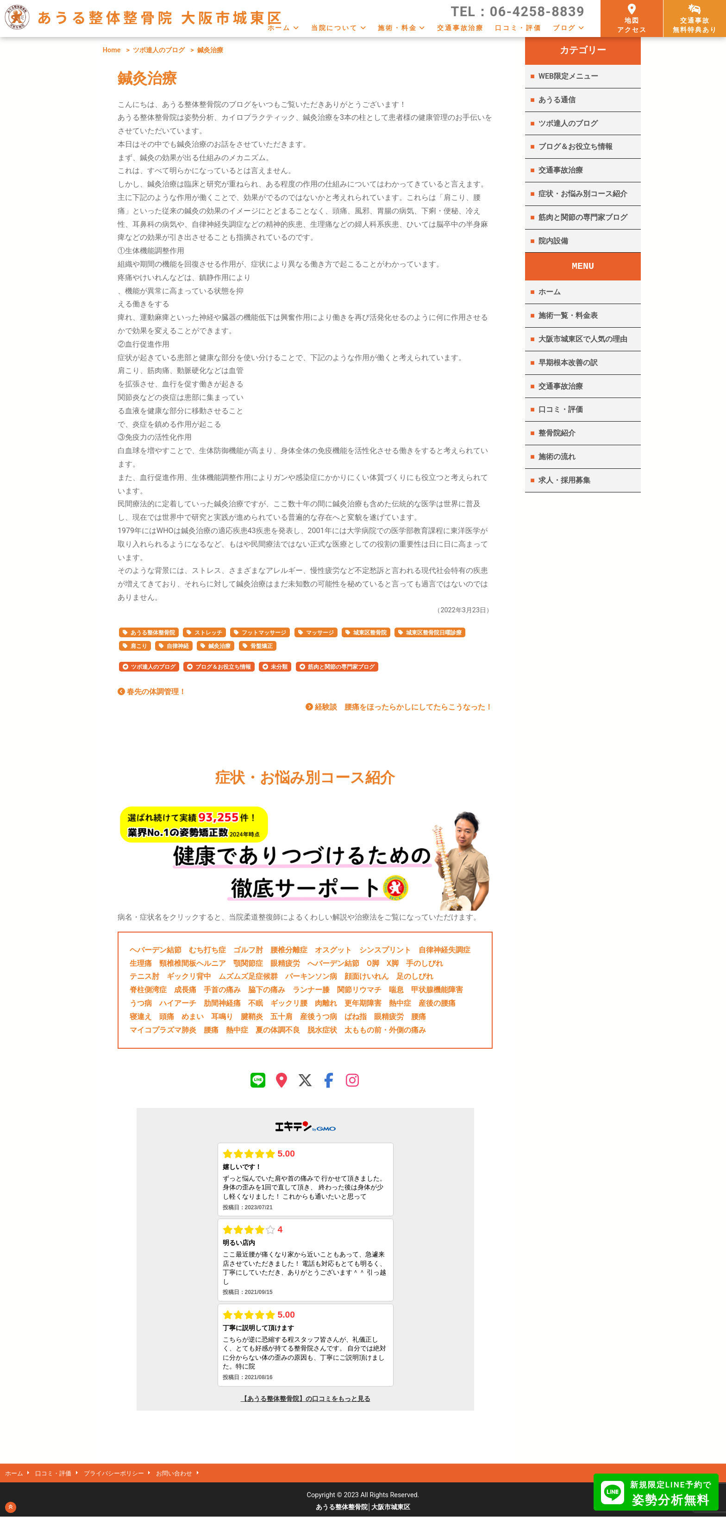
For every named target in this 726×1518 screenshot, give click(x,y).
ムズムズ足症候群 (248, 976)
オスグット (333, 950)
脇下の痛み (266, 989)
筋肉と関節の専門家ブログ (341, 667)
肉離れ (326, 1003)
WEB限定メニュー (568, 76)
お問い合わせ (188, 1474)
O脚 (373, 963)
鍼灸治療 (219, 646)
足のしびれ (414, 976)
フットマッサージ (264, 632)
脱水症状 (322, 1030)
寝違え (141, 1016)
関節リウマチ (359, 989)
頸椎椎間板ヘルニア (192, 963)
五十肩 (281, 1016)
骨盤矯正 (261, 646)
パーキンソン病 (311, 976)
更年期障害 (363, 1003)
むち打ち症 (207, 950)
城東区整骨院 (370, 632)
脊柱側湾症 (148, 989)
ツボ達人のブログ (159, 50)
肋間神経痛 (222, 1003)
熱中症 (400, 1003)
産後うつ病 (318, 1016)
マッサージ (320, 632)
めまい (193, 1016)
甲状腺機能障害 (437, 989)
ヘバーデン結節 (156, 950)
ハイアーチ (177, 1003)
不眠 (255, 1003)
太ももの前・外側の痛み (385, 1030)
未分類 (279, 667)
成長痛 (185, 989)
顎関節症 (248, 963)
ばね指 (355, 1016)
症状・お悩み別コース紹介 (582, 193)
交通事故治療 (460, 27)
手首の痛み (222, 989)
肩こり (139, 646)
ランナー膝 (311, 989)
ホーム (279, 27)
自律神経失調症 (444, 950)
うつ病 (141, 1003)
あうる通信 (557, 99)
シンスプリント (385, 950)
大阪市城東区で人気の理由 (582, 339)
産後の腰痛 (437, 1003)
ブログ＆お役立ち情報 (223, 667)
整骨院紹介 (557, 433)
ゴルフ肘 (248, 950)
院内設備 (553, 240)
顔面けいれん (366, 976)
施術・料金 (397, 27)
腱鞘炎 (252, 1016)
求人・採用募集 (564, 480)
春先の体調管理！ (152, 691)
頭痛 (166, 1016)
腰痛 (418, 1016)
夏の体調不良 (278, 1030)
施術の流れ (557, 456)
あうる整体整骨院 (153, 632)
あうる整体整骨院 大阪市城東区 (160, 16)
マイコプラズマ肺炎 (163, 1030)
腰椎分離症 (288, 950)
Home (112, 50)
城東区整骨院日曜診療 (434, 632)
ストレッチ (208, 632)
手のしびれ (424, 963)
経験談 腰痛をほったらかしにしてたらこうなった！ (399, 707)
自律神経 (178, 646)
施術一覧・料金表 (568, 315)
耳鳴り (222, 1016)
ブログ (564, 27)
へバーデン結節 (333, 963)
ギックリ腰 (288, 1003)
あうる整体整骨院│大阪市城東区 (363, 1508)
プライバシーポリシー (122, 1474)
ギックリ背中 (189, 976)
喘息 (396, 989)
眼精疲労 (285, 963)
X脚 (393, 963)
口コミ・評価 (518, 27)
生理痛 (141, 963)
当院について (334, 27)
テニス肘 (144, 976)
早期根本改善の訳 (568, 362)
